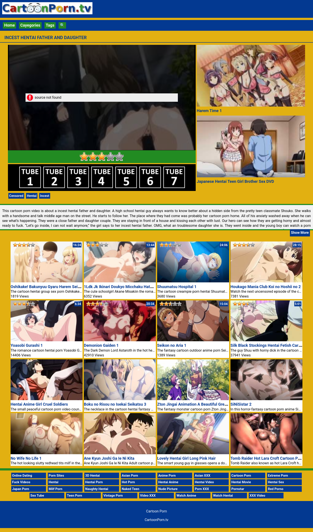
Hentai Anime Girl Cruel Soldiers (39, 404)
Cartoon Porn (241, 476)
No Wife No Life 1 (26, 458)
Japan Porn (20, 489)
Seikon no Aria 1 (171, 345)
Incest (44, 196)
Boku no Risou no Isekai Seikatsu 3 (115, 404)
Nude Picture (168, 489)
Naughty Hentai (96, 489)
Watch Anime (186, 496)
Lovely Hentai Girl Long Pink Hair (186, 458)
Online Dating (22, 476)
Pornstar (237, 489)
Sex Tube (37, 496)
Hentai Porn (94, 482)
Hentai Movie (241, 482)
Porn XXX (202, 489)
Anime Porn (167, 476)
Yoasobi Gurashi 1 (27, 345)
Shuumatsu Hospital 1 (177, 286)
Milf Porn (55, 489)
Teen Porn (74, 496)
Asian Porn (130, 476)
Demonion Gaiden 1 (101, 345)
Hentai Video (204, 482)
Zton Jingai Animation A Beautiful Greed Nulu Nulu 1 (203, 404)
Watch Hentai (223, 496)
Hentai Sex (276, 482)
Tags (50, 25)
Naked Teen (130, 489)
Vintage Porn (113, 496)
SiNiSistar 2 (241, 404)
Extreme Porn (278, 476)
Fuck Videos (21, 482)
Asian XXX (202, 476)
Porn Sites (56, 476)
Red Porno (275, 489)
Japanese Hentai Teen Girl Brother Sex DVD (235, 181)
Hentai (32, 196)
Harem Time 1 (209, 110)
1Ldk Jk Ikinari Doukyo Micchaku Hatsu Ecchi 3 (126, 286)
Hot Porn (128, 482)
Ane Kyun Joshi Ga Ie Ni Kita (109, 458)
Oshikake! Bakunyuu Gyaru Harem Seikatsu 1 (51, 286)
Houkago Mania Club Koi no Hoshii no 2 (265, 286)
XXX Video (257, 496)
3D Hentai (92, 476)
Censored (16, 196)
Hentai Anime (168, 482)
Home (9, 25)
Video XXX (148, 496)
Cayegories (30, 25)
